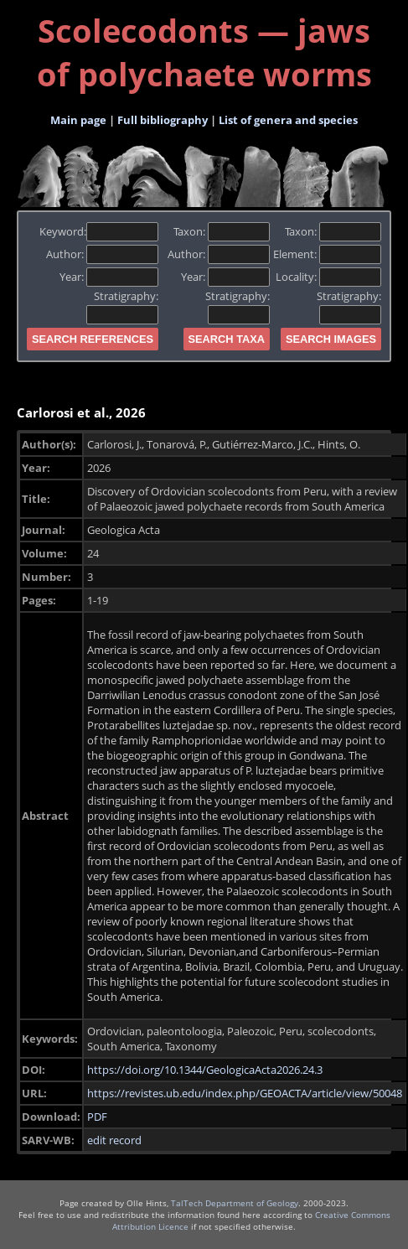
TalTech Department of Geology (234, 1203)
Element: (327, 254)
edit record (114, 1140)
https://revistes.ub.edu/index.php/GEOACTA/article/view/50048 (244, 1093)
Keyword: (99, 231)
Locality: (328, 276)
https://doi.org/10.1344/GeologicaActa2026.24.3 (205, 1069)
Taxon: (221, 231)
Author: (102, 254)
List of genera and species (288, 119)
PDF (97, 1116)
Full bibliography (162, 119)
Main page (78, 119)
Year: (109, 276)
